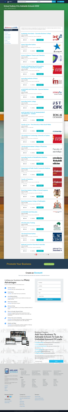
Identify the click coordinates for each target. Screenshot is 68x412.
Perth (22, 380)
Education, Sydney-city (12, 8)
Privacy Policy (22, 406)
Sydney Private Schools (36, 373)
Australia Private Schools (36, 374)
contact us (28, 396)
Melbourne (34, 379)
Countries (6, 385)
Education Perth (35, 372)
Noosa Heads (56, 381)
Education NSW (23, 372)
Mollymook (45, 385)
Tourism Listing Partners (39, 398)
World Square (7, 41)
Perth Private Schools (57, 374)
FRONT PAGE (7, 402)
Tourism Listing (37, 396)
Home (6, 8)
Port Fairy (55, 384)
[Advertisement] (34, 18)
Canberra (55, 380)
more (47, 254)
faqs (24, 404)
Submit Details (49, 299)
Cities (6, 388)
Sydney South (7, 31)
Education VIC (56, 372)
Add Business (61, 1)
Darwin (33, 380)
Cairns (33, 383)
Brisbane (44, 379)
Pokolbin (22, 386)
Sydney (6, 40)
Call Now (32, 39)
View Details (40, 39)
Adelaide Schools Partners (39, 399)
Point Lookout (45, 384)
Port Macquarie (35, 386)
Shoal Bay (34, 384)
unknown (6, 33)
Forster (55, 383)
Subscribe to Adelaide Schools (25, 398)
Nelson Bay (23, 381)
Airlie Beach (34, 385)
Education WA (23, 373)
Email (25, 39)
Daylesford (23, 384)
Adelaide (55, 379)
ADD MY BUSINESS (8, 401)
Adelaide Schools (46, 373)
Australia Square (8, 43)
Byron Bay (34, 381)
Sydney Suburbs (7, 34)
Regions (6, 387)
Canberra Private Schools (25, 374)
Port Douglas (45, 383)
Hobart (44, 380)
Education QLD (45, 372)
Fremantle (23, 385)
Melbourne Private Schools (58, 373)
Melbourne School (46, 374)
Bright (22, 383)
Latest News (22, 401)
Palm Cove (55, 385)
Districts (6, 390)
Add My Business (49, 264)
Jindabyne (44, 381)
